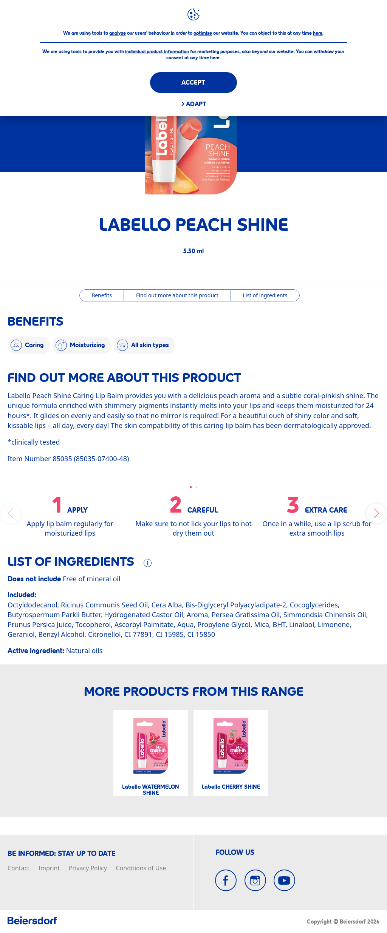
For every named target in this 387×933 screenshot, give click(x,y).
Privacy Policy (88, 868)
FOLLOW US (234, 852)
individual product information (157, 52)
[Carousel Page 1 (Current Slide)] (191, 487)
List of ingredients (265, 295)
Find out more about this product (177, 295)
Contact (18, 868)
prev (10, 513)
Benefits (101, 295)
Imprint (49, 868)
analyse (117, 33)
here (317, 33)
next (376, 513)
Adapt (196, 104)
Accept (193, 83)
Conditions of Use (141, 868)
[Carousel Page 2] (196, 487)
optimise (203, 33)
